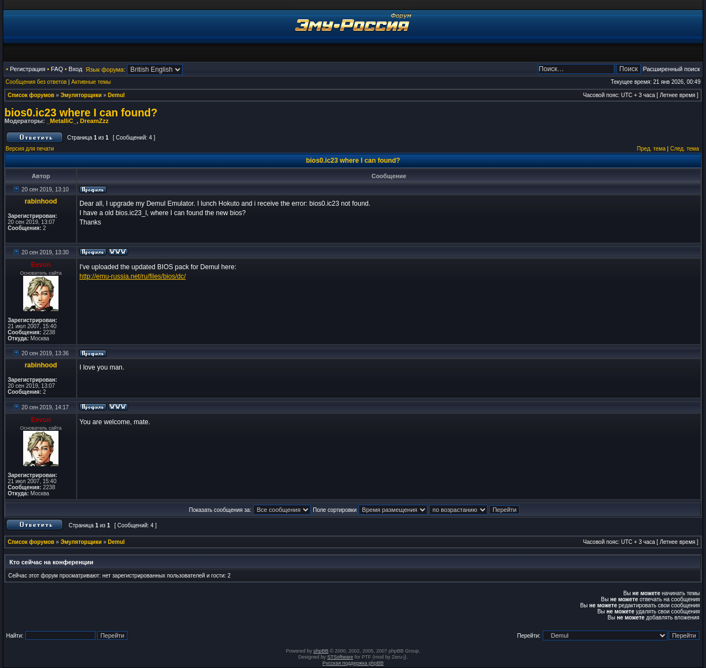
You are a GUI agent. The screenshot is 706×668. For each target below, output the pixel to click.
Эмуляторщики (81, 95)
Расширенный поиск (671, 69)
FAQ (57, 69)
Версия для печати (30, 149)
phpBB (320, 651)
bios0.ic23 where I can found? (80, 112)
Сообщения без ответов (36, 82)
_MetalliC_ (61, 120)
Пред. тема (651, 149)
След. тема (684, 149)
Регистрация (27, 69)
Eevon (41, 265)
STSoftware (340, 657)
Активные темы (91, 82)
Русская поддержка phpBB (353, 663)
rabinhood (41, 201)
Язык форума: (105, 69)
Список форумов (31, 95)
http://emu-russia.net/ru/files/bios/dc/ (132, 276)
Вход (75, 69)
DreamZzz (94, 120)
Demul (116, 95)
